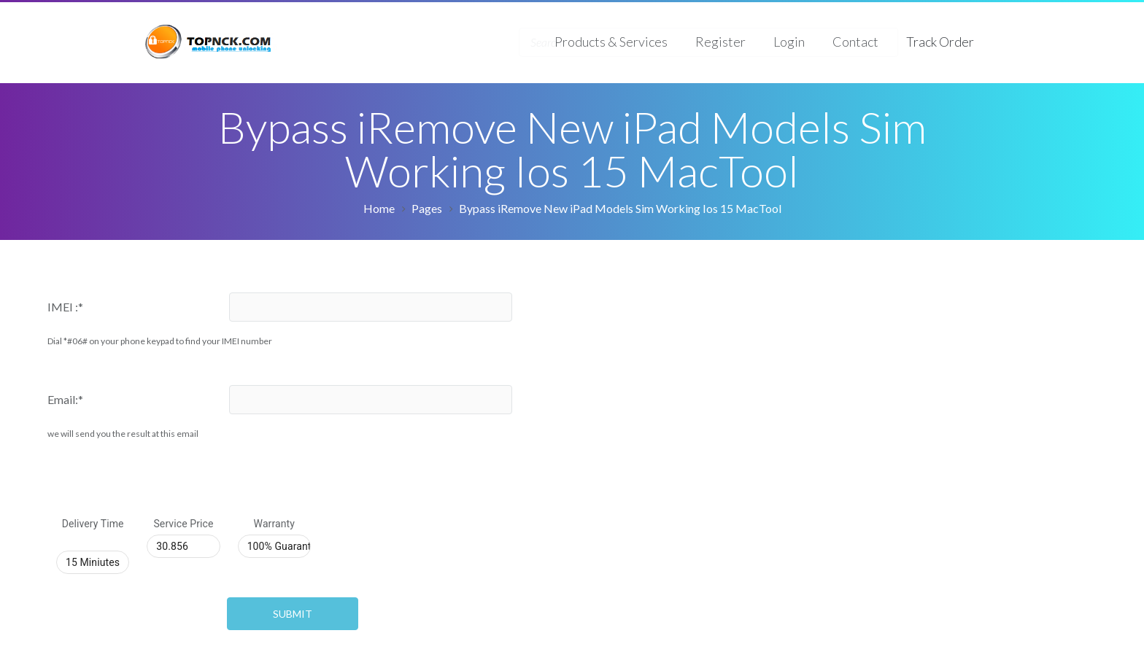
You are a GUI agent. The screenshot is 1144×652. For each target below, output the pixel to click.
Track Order (940, 42)
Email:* (65, 399)
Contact (855, 42)
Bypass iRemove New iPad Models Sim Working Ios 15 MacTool (620, 208)
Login (789, 42)
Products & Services (611, 42)
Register (720, 42)
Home (379, 208)
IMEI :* (65, 307)
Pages (426, 208)
